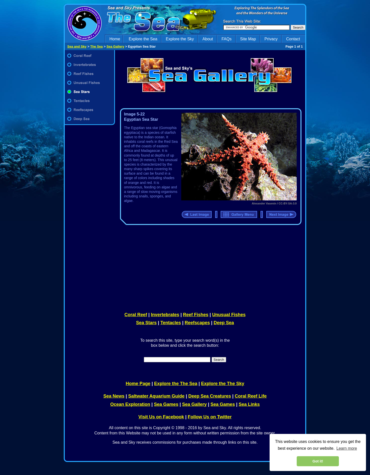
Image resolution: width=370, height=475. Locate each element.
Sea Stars (146, 322)
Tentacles (170, 322)
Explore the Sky (180, 39)
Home (114, 39)
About (208, 39)
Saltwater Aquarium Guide (156, 396)
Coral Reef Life (251, 396)
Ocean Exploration (130, 404)
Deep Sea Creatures (209, 396)
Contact (293, 39)
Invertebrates (165, 314)
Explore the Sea (143, 39)
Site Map (248, 39)
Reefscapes (197, 322)
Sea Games (166, 404)
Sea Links (249, 404)
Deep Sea (224, 322)
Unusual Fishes (228, 314)
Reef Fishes (195, 314)
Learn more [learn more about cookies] (346, 448)
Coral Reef (136, 314)
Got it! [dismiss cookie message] (318, 461)
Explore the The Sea (175, 383)
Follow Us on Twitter (210, 416)
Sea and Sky (77, 46)
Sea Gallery (115, 46)
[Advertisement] (209, 267)
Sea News (114, 396)
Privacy (271, 39)
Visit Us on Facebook (161, 416)
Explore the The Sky (222, 383)
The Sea (96, 46)
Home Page (138, 383)
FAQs (226, 39)
